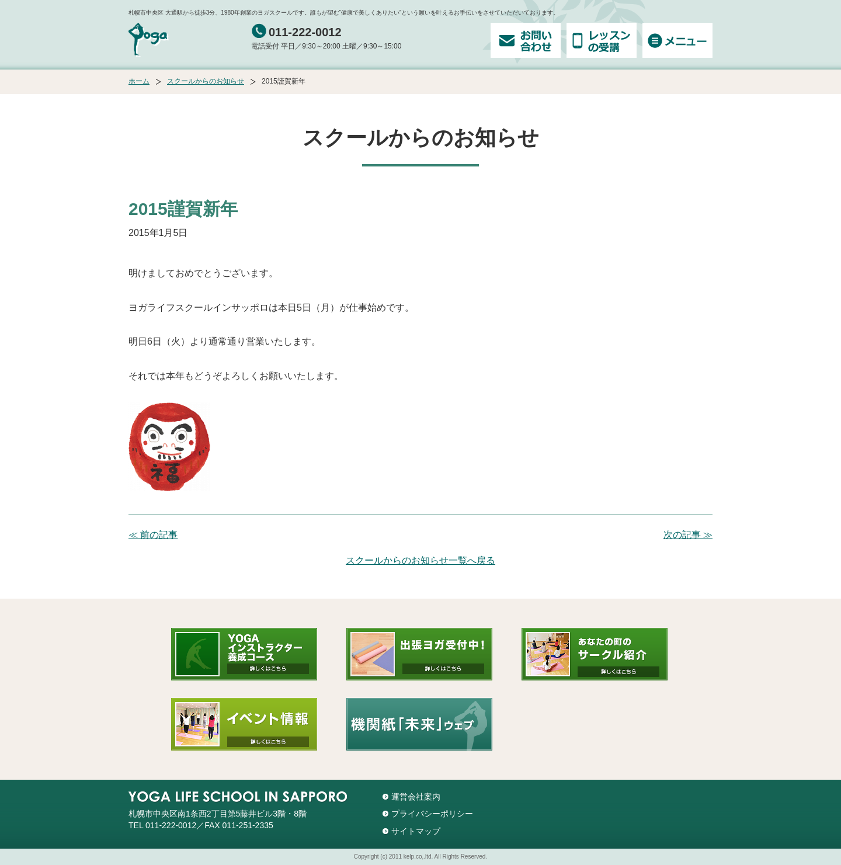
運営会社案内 (415, 796)
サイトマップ (415, 831)
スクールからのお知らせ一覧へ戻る (420, 560)
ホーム (139, 81)
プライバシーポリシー (432, 813)
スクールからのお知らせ (205, 81)
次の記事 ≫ (688, 535)
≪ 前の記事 (153, 535)
